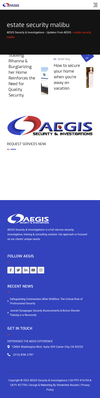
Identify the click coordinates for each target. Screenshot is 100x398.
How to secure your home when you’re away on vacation (67, 77)
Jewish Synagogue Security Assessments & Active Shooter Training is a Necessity (45, 313)
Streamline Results (68, 385)
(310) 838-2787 (23, 354)
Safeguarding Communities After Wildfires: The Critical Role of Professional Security (46, 301)
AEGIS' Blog (64, 59)
